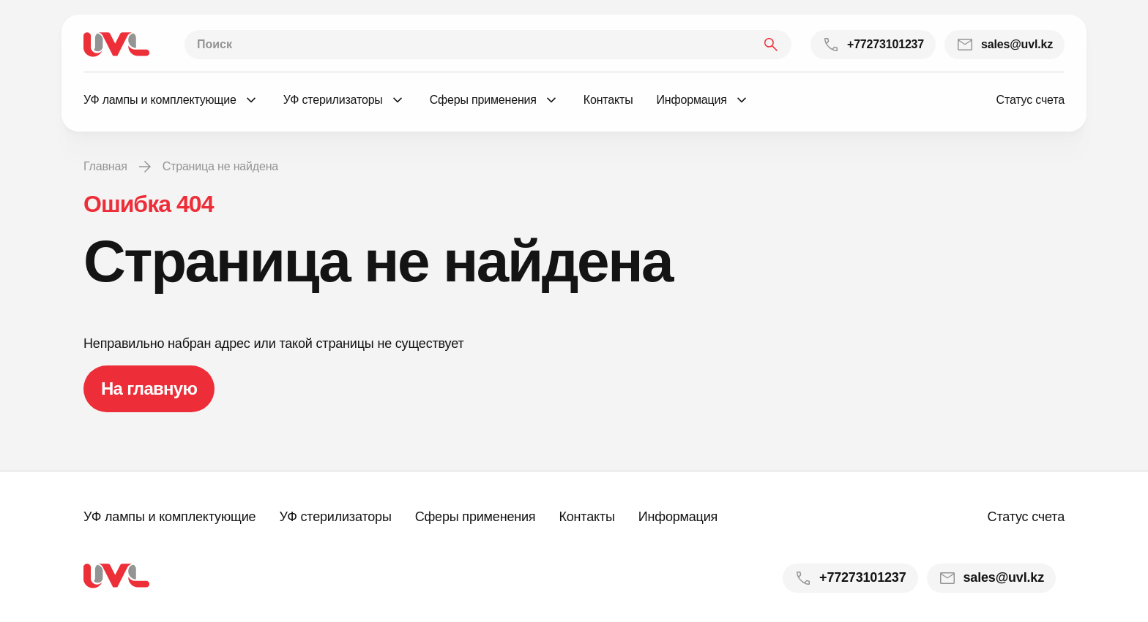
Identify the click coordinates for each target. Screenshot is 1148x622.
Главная (105, 166)
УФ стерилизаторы (335, 516)
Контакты (586, 516)
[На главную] (116, 44)
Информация (678, 516)
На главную (149, 388)
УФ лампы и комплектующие (169, 516)
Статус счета (1030, 100)
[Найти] (771, 44)
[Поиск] (487, 44)
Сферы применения (475, 516)
